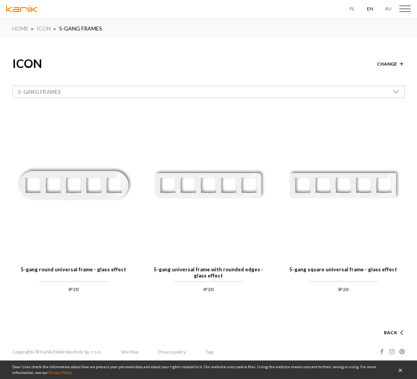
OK (400, 370)
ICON (44, 28)
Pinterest (402, 351)
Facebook (382, 351)
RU (388, 9)
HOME (20, 28)
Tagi (209, 352)
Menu (405, 9)
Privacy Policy (60, 372)
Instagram (392, 351)
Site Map (129, 352)
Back (390, 332)
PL (352, 9)
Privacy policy (172, 352)
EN (370, 9)
